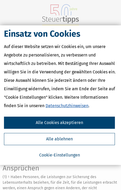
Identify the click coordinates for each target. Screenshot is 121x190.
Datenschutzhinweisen (67, 105)
